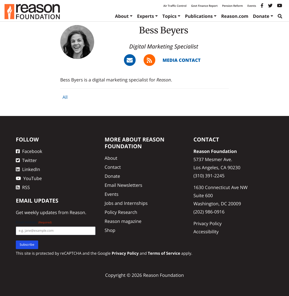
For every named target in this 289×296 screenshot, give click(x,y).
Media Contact (181, 60)
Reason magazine (123, 221)
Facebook (29, 151)
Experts (145, 16)
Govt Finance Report (204, 6)
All (65, 97)
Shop (110, 230)
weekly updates (40, 212)
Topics (169, 16)
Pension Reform (232, 6)
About (122, 16)
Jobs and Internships (126, 203)
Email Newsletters (123, 185)
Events (251, 6)
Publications (199, 16)
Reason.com (234, 16)
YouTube (29, 178)
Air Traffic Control (174, 6)
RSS (23, 187)
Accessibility (206, 232)
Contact (113, 167)
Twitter (26, 160)
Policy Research (121, 212)
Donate (261, 16)
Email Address (34, 222)
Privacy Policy (207, 223)
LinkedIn (28, 169)
